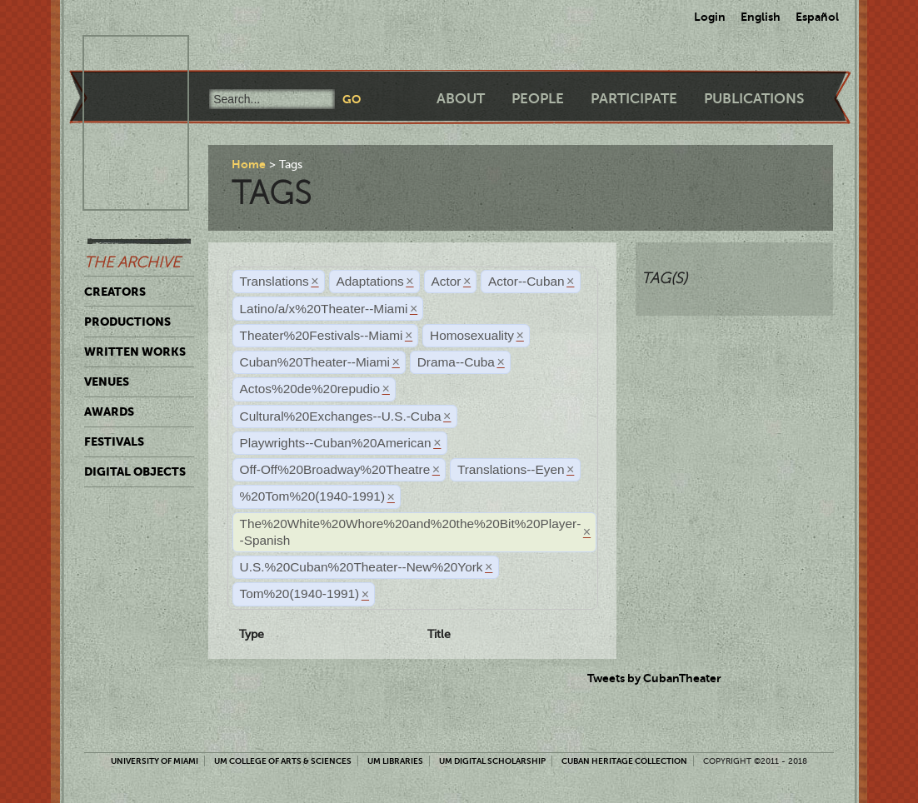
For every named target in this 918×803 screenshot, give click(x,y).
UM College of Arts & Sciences (283, 761)
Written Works (135, 351)
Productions (127, 321)
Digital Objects (135, 471)
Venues (106, 381)
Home (249, 164)
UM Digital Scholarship (492, 761)
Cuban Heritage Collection (624, 761)
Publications (754, 99)
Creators (115, 291)
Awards (109, 411)
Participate (634, 99)
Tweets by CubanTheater (654, 678)
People (537, 99)
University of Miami (154, 761)
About (461, 99)
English (761, 16)
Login (710, 16)
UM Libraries (395, 761)
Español (817, 16)
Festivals (114, 441)
